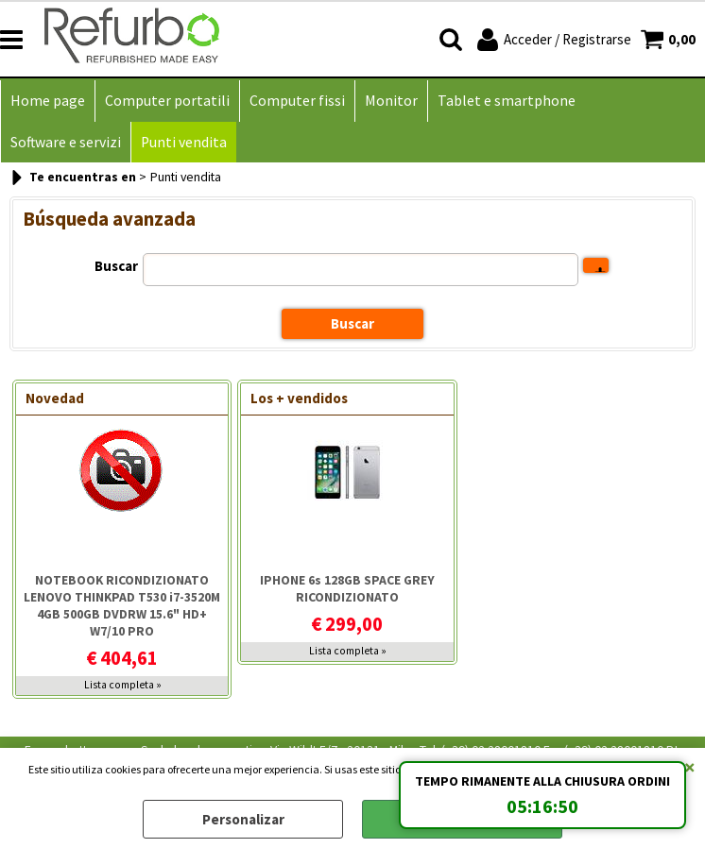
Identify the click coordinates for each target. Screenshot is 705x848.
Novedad (55, 398)
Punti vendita (184, 142)
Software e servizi (65, 142)
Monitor (391, 101)
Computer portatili (167, 101)
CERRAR (690, 766)
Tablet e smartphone (507, 101)
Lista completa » (123, 684)
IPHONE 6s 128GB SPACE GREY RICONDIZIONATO (347, 588)
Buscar (116, 266)
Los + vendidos (299, 398)
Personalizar (243, 819)
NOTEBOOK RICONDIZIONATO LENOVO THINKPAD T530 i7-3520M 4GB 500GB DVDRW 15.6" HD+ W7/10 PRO (122, 605)
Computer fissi (297, 101)
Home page (47, 101)
